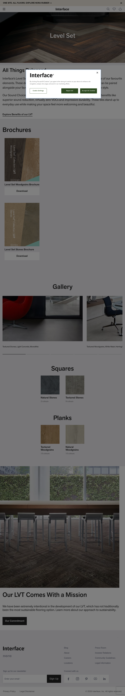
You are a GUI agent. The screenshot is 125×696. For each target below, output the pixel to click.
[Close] (97, 72)
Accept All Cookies (88, 91)
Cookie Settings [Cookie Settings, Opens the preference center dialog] (38, 91)
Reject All (69, 91)
